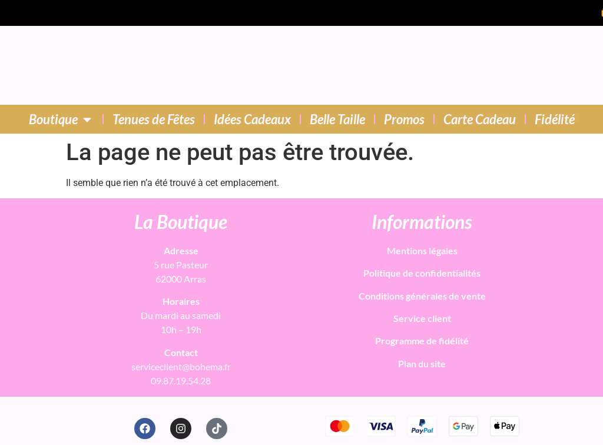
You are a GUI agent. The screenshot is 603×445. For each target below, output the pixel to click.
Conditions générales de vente (422, 295)
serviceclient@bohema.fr (181, 366)
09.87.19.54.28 (181, 380)
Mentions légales (422, 250)
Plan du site (422, 363)
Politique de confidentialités (422, 272)
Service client (422, 318)
